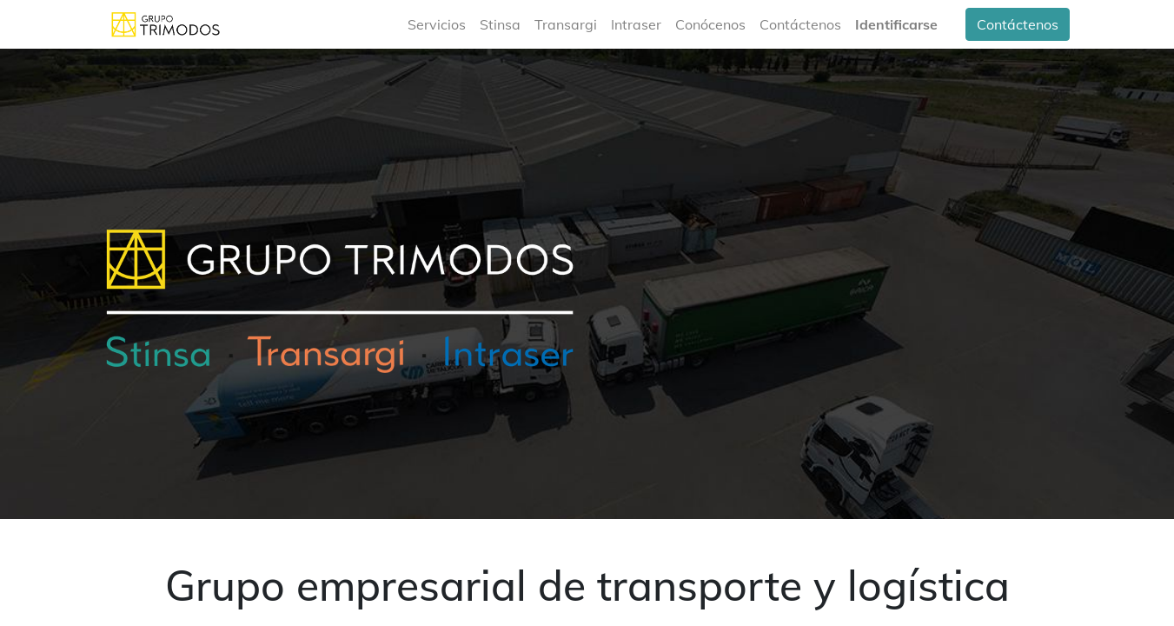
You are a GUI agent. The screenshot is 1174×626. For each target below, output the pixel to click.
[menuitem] (437, 24)
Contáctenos (1017, 24)
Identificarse (896, 24)
